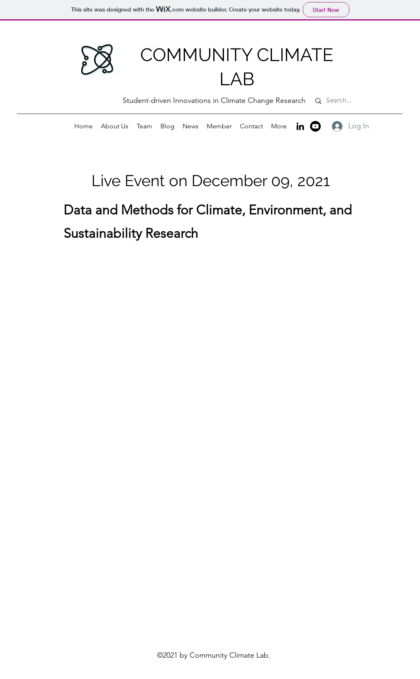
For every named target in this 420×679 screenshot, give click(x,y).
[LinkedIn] (300, 126)
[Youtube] (315, 126)
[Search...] (358, 101)
